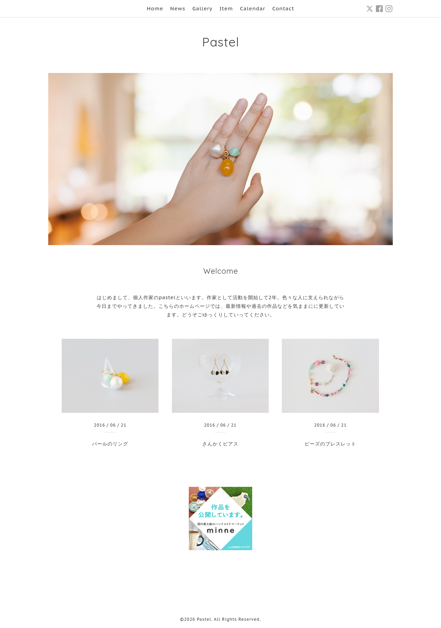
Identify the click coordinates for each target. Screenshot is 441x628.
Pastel (220, 42)
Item (226, 8)
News (177, 8)
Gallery (202, 8)
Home (155, 8)
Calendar (252, 8)
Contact (283, 8)
